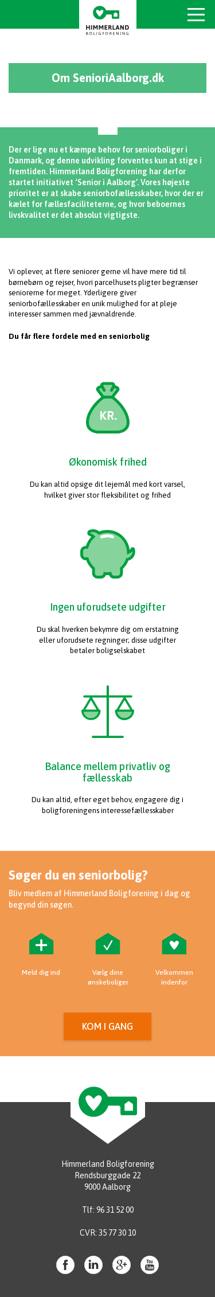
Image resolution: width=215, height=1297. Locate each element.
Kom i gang (107, 1026)
